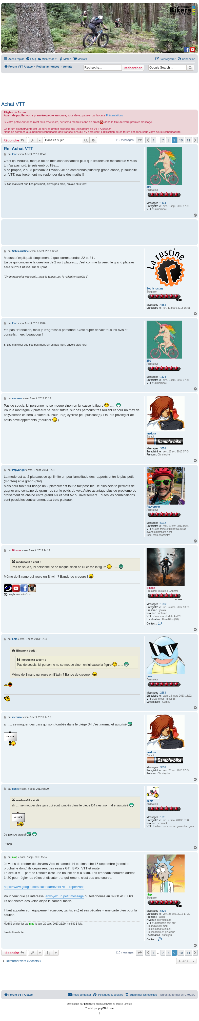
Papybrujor (153, 506)
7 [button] (163, 140)
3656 (163, 448)
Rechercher (133, 68)
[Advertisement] (99, 85)
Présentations (114, 115)
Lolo (149, 676)
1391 (163, 817)
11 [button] (188, 140)
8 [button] (168, 140)
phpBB (88, 1004)
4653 (163, 304)
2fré (149, 186)
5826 (163, 910)
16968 (163, 604)
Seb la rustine (155, 288)
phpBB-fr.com (106, 1008)
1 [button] (153, 140)
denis (150, 801)
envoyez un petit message (65, 896)
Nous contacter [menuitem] (79, 994)
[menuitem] (31, 59)
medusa (151, 433)
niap (149, 894)
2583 (163, 692)
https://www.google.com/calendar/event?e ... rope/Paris (44, 887)
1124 (163, 203)
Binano (151, 588)
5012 (163, 523)
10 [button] (181, 140)
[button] (139, 140)
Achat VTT (13, 104)
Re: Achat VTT (18, 148)
